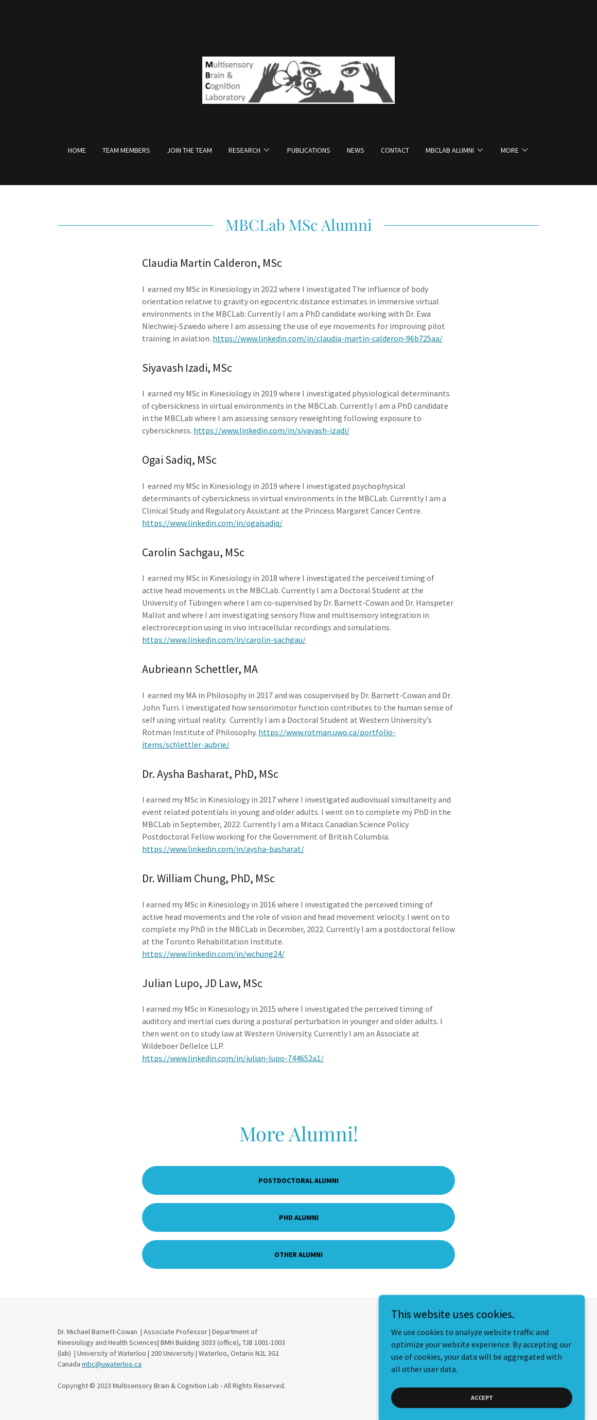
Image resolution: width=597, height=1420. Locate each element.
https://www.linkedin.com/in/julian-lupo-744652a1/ (233, 1058)
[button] (250, 150)
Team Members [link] (126, 150)
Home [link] (77, 150)
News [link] (355, 150)
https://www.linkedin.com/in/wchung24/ (213, 954)
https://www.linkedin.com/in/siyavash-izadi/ (271, 430)
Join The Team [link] (189, 150)
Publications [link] (308, 150)
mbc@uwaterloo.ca (112, 1364)
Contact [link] (395, 150)
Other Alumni (298, 1254)
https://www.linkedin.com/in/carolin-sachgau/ (224, 639)
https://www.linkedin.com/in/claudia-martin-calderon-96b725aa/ (328, 338)
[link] (298, 79)
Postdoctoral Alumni (298, 1180)
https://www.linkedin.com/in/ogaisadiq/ (212, 523)
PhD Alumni (299, 1217)
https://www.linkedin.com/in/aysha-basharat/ (223, 849)
